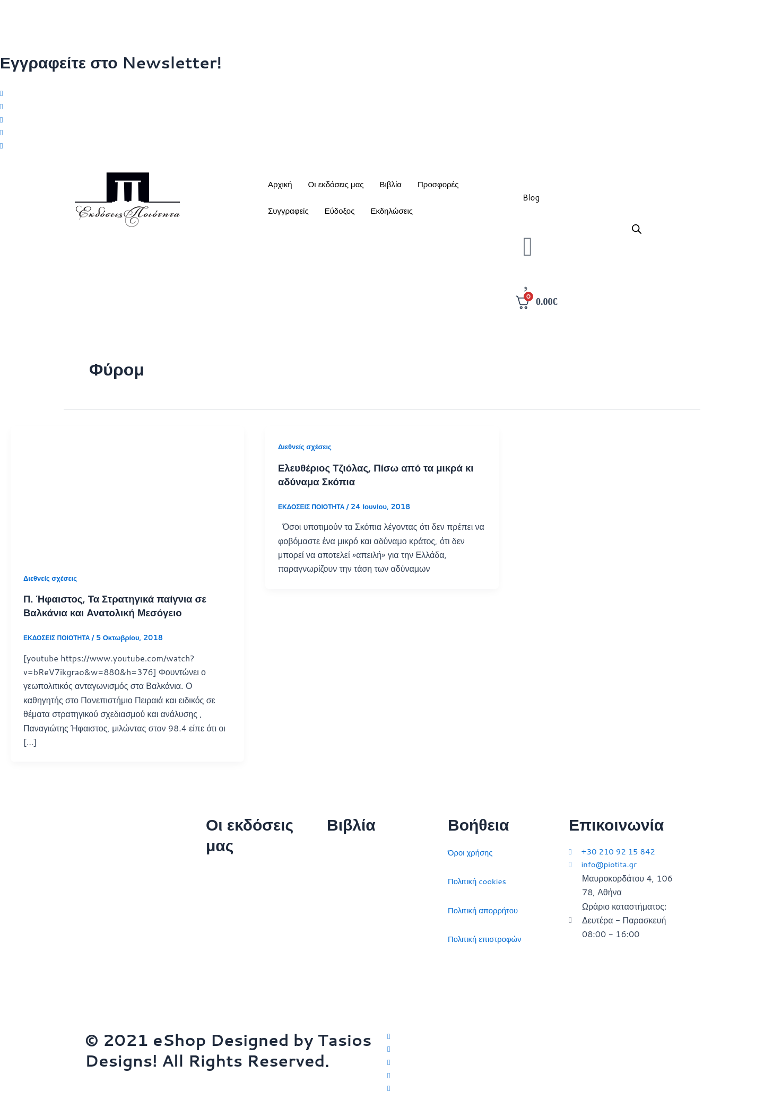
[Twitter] (382, 93)
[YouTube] (533, 1088)
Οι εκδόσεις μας (336, 188)
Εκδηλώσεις (391, 215)
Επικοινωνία (229, 926)
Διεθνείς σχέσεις (52, 582)
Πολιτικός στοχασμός (366, 934)
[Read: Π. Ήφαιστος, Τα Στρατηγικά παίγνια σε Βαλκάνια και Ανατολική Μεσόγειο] (127, 496)
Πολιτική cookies (479, 876)
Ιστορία (340, 906)
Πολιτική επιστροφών (487, 934)
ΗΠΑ (336, 992)
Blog (531, 201)
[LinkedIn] (382, 135)
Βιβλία (391, 188)
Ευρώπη (343, 963)
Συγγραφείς (288, 215)
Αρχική (280, 188)
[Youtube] (382, 149)
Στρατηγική (347, 876)
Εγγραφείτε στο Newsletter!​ (111, 62)
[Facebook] (382, 108)
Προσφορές (438, 188)
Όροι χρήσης (472, 848)
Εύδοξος (340, 215)
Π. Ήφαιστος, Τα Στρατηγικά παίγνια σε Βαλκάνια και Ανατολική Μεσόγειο (122, 610)
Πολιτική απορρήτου (486, 906)
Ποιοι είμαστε (230, 897)
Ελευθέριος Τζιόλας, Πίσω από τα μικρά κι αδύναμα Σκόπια (378, 478)
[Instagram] (382, 121)
